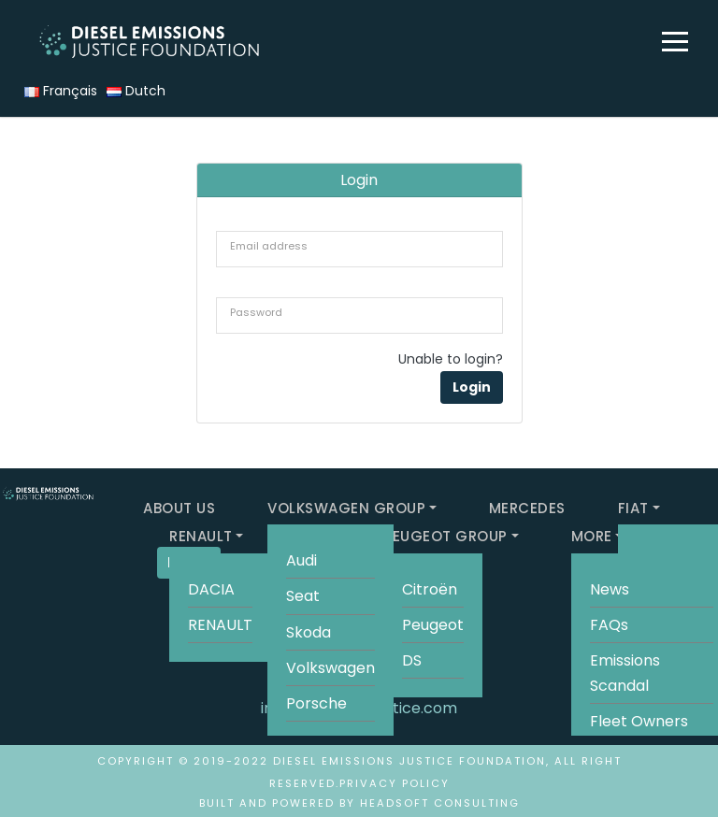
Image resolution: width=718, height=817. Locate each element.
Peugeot (433, 625)
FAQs (609, 625)
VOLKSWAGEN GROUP (346, 508)
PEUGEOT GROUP (445, 536)
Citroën (429, 589)
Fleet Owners (639, 721)
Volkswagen (330, 668)
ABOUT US (179, 508)
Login (471, 387)
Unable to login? (450, 359)
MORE (591, 536)
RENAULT (201, 536)
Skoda (308, 632)
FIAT (633, 508)
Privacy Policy (394, 783)
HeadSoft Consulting (440, 803)
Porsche (316, 703)
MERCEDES (527, 508)
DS (412, 660)
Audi (301, 560)
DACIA (211, 589)
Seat (303, 596)
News (609, 589)
